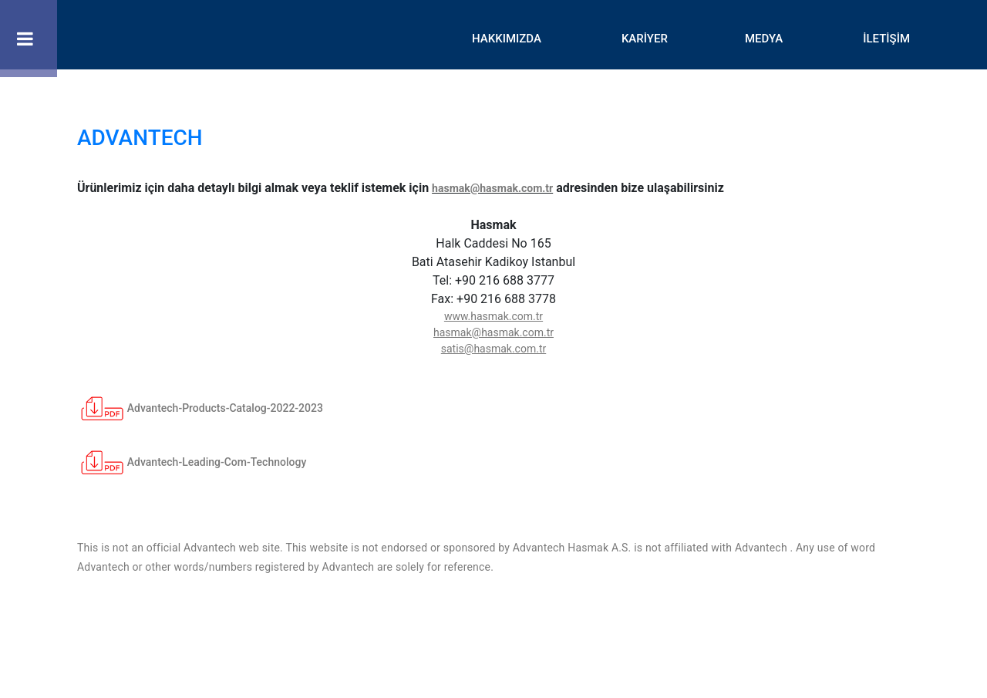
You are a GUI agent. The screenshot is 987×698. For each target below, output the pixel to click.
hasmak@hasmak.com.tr (492, 188)
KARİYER (645, 39)
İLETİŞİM (886, 39)
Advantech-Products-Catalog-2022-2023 (200, 408)
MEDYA (764, 39)
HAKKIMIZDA (506, 39)
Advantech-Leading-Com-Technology (191, 462)
